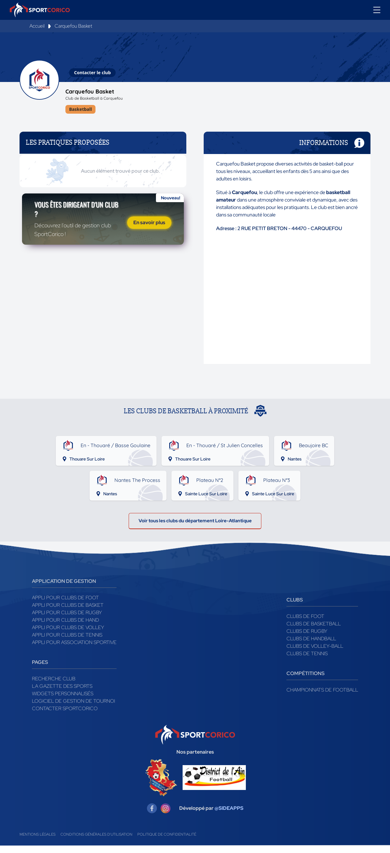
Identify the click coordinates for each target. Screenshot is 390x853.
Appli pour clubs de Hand (65, 627)
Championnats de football (322, 697)
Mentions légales (37, 841)
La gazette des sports (62, 693)
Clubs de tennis (307, 660)
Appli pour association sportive (74, 649)
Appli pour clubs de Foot (65, 604)
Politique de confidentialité (166, 841)
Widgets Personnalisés (62, 700)
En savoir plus (149, 234)
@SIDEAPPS (229, 815)
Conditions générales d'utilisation (96, 841)
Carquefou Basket (73, 26)
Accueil (37, 26)
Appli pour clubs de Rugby (67, 619)
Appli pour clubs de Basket (68, 612)
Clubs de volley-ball (314, 653)
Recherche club (53, 686)
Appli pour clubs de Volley (68, 634)
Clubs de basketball (313, 631)
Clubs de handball (311, 645)
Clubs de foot (305, 623)
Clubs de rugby (306, 638)
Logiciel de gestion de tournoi (73, 708)
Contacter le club (92, 72)
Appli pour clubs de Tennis (67, 642)
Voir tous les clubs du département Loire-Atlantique (195, 527)
